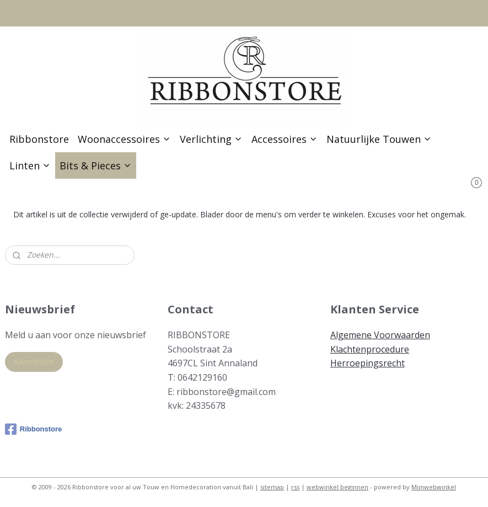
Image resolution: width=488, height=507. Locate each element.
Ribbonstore (39, 139)
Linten (30, 165)
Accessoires (284, 139)
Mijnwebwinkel (433, 487)
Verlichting (211, 139)
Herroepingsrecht (367, 363)
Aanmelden (34, 361)
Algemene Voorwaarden (380, 335)
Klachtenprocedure (369, 349)
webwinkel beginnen (337, 487)
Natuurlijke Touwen (379, 139)
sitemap (272, 487)
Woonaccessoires (124, 139)
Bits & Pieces (96, 165)
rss (295, 487)
